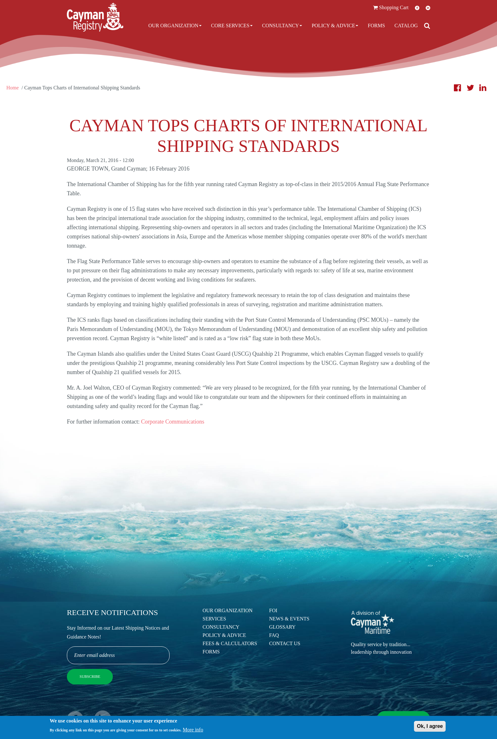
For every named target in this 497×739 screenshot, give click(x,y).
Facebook (417, 7)
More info (193, 731)
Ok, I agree (430, 727)
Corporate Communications (172, 421)
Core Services (232, 25)
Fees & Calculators (230, 643)
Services (214, 618)
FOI (273, 610)
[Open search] (427, 25)
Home (12, 87)
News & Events (289, 618)
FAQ (274, 635)
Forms (376, 25)
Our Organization (175, 25)
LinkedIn (428, 7)
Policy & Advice (335, 25)
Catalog (406, 25)
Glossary (282, 627)
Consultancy (282, 25)
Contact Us (284, 643)
